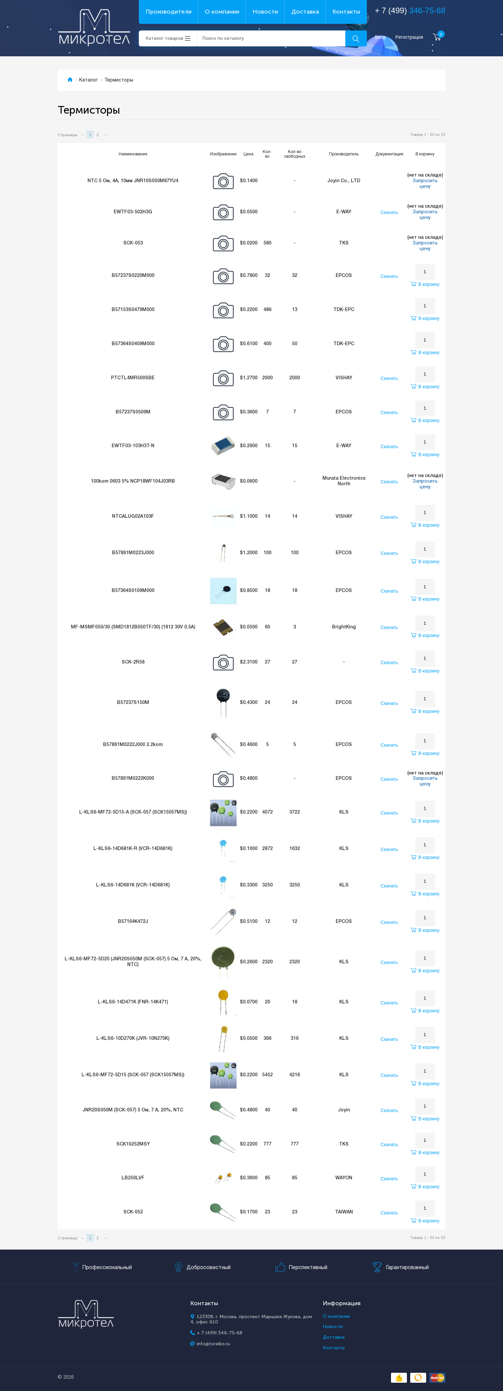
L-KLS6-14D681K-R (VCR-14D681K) (132, 849)
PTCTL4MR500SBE (133, 378)
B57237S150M (133, 703)
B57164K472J (133, 922)
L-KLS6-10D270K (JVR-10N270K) (132, 1039)
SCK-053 (133, 243)
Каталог (88, 80)
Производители (168, 11)
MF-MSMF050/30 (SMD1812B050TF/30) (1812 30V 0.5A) (133, 627)
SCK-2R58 (133, 662)
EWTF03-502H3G (133, 212)
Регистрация (409, 37)
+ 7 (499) (410, 10)
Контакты (346, 11)
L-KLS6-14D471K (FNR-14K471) (133, 1002)
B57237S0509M (133, 412)
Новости (265, 11)
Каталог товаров (164, 38)
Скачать (389, 212)
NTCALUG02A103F (133, 516)
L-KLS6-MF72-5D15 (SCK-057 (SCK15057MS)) (133, 1075)
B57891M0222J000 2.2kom (133, 745)
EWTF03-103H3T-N (133, 446)
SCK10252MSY (133, 1144)
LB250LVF (133, 1178)
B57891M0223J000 (133, 553)
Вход (380, 37)
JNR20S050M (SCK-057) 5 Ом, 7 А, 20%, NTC (133, 1110)
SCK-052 (133, 1212)
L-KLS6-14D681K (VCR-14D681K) (133, 885)
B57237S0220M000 (133, 276)
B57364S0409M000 (133, 344)
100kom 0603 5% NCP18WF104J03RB (133, 481)
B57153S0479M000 (133, 310)
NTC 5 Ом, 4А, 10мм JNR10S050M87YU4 (132, 181)
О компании (222, 11)
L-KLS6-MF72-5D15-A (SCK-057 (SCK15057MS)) (133, 812)
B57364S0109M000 (133, 591)
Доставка (305, 11)
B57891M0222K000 (133, 778)
